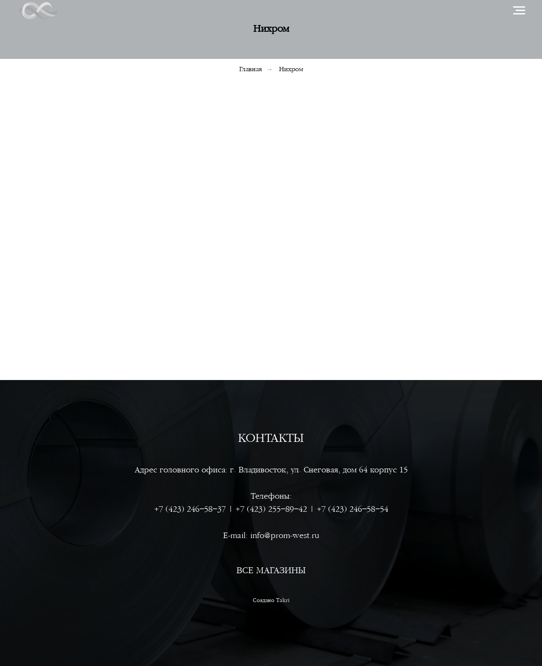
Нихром (291, 69)
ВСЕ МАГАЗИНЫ (271, 570)
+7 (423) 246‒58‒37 (190, 509)
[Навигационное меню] (519, 10)
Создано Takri (271, 600)
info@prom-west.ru (284, 535)
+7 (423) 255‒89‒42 (271, 509)
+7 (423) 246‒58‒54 (352, 509)
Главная (250, 69)
